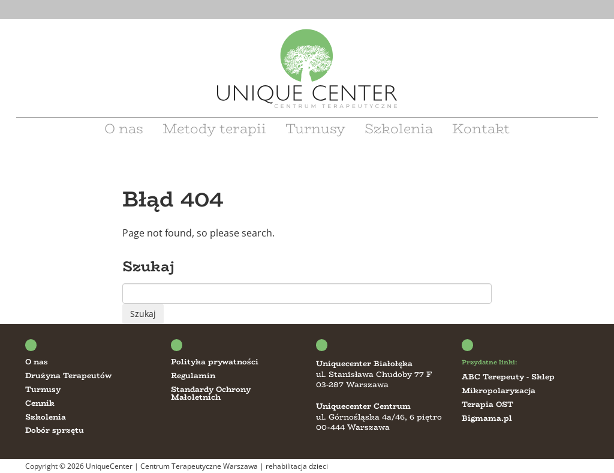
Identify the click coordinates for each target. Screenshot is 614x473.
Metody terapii (214, 128)
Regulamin (193, 375)
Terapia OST (487, 404)
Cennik (40, 403)
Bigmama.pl (487, 418)
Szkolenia (399, 128)
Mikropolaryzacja (498, 390)
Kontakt (481, 128)
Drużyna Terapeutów (68, 375)
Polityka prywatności (214, 361)
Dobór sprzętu (54, 430)
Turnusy (315, 128)
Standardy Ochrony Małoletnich (211, 393)
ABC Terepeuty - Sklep (508, 376)
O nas (123, 128)
